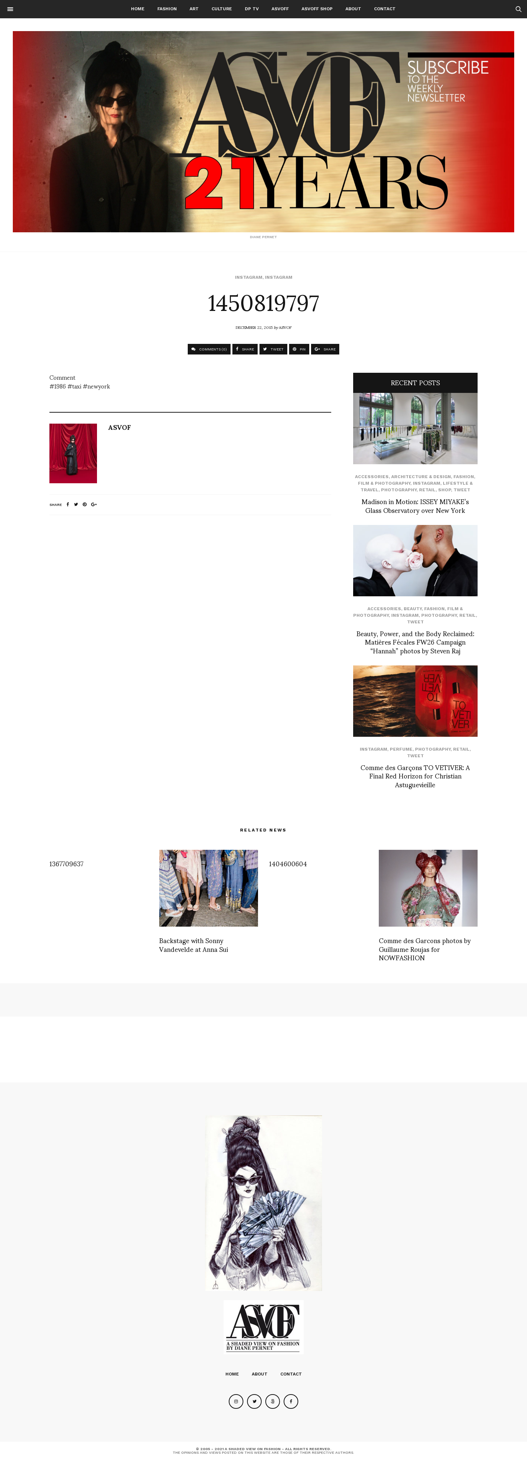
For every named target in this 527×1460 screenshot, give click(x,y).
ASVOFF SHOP (317, 8)
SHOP (444, 489)
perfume (401, 749)
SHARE (245, 349)
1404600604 (288, 863)
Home (138, 8)
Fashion (167, 8)
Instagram (248, 277)
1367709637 (66, 863)
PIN (299, 349)
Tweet (461, 489)
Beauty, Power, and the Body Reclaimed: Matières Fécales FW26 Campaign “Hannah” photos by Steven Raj (415, 641)
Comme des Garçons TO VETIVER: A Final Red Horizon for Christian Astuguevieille (415, 775)
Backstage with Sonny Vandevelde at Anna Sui (193, 944)
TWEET (273, 349)
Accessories (372, 476)
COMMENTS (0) (209, 349)
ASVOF (285, 327)
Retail (427, 489)
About (353, 8)
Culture (222, 8)
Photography (398, 489)
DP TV (252, 8)
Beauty (413, 608)
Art (194, 8)
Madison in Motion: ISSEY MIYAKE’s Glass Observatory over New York (415, 505)
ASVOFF (280, 8)
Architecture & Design (421, 476)
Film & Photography (384, 483)
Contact (385, 8)
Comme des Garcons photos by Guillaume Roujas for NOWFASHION (425, 948)
